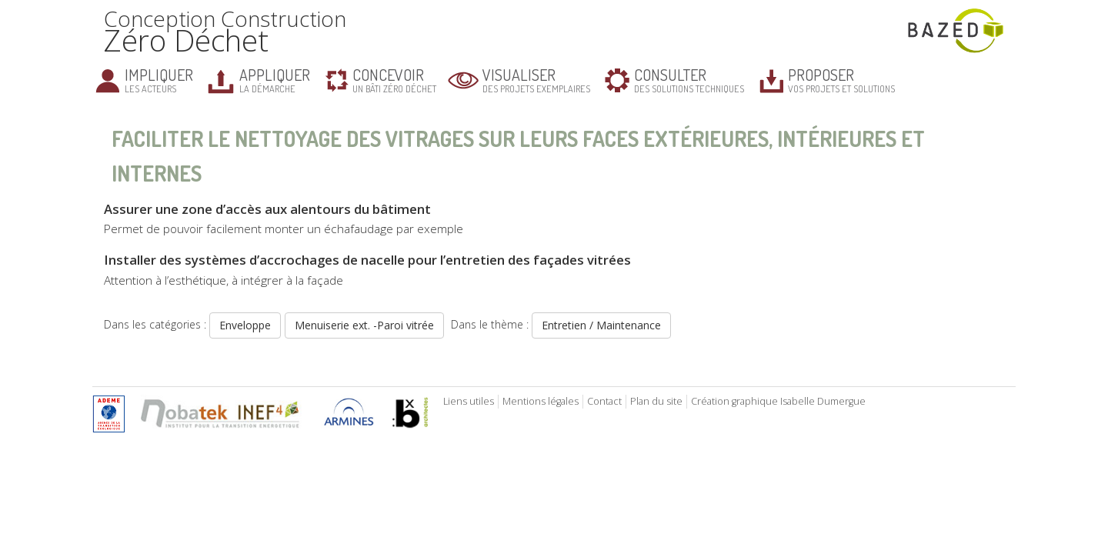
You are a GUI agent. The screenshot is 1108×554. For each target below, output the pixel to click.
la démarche (274, 80)
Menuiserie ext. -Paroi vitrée (364, 325)
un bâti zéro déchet (394, 80)
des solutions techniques (689, 80)
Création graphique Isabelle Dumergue (778, 401)
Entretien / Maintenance (601, 325)
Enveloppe (245, 325)
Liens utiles (468, 401)
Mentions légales (540, 401)
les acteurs (159, 80)
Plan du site (656, 401)
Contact (604, 401)
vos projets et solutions (841, 80)
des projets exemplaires (536, 80)
